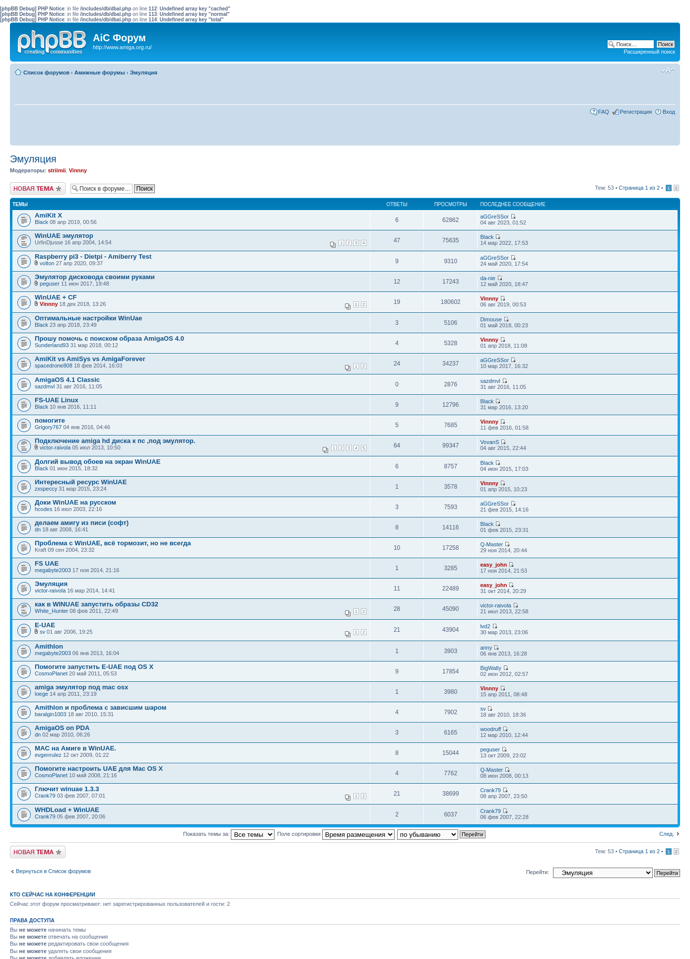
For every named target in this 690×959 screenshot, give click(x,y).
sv (42, 632)
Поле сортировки (336, 834)
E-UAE (45, 625)
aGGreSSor (494, 217)
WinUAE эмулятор (64, 235)
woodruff (490, 729)
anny (486, 648)
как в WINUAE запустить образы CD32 (96, 604)
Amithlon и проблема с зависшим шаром (100, 707)
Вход (669, 112)
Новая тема (38, 188)
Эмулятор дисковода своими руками (95, 277)
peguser (50, 284)
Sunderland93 (52, 345)
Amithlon (49, 646)
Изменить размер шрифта (668, 70)
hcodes (43, 509)
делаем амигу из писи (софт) (82, 522)
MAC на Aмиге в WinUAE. (75, 748)
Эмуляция (143, 72)
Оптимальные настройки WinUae (88, 318)
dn (38, 529)
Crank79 (45, 796)
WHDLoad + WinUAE (67, 809)
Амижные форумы (99, 72)
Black (41, 222)
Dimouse (490, 319)
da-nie (487, 278)
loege (41, 694)
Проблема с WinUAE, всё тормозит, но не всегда (113, 543)
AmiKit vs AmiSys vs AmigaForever (90, 359)
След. (666, 834)
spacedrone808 (53, 366)
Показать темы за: (229, 834)
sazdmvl (45, 386)
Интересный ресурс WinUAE (81, 482)
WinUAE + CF (56, 297)
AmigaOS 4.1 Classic (67, 379)
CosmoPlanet (51, 673)
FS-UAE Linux (56, 400)
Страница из (639, 188)
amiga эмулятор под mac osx (81, 687)
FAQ (603, 112)
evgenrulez (48, 755)
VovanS (489, 442)
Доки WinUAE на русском (75, 502)
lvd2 (485, 626)
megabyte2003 (53, 570)
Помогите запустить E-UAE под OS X (94, 666)
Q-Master (491, 544)
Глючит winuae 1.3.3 (67, 789)
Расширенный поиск (649, 52)
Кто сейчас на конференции (52, 894)
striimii (57, 170)
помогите (50, 420)
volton (47, 263)
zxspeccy (46, 489)
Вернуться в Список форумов (53, 871)
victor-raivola (55, 447)
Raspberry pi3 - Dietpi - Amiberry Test (93, 256)
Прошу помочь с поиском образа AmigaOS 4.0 (109, 338)
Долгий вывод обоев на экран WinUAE (97, 461)
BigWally (490, 668)
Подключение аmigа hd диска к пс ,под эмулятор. (115, 440)
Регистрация (636, 112)
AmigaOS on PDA (62, 728)
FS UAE (47, 563)
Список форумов (46, 72)
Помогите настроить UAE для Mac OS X (99, 768)
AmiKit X (48, 215)
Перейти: (538, 872)
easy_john (493, 565)
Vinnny (78, 170)
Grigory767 (48, 427)
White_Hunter (51, 611)
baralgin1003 (51, 714)
